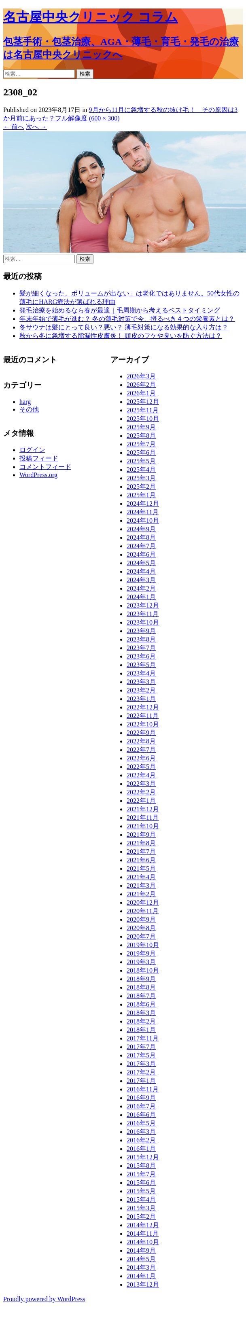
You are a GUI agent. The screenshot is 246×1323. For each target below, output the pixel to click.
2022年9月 (141, 735)
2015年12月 (143, 1159)
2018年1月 (141, 1032)
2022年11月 (143, 718)
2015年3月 (141, 1210)
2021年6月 (141, 862)
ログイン (32, 452)
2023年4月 (141, 676)
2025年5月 (141, 463)
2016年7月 (141, 1109)
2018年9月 (141, 981)
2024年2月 (141, 591)
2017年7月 (141, 1049)
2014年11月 (143, 1236)
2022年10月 (143, 727)
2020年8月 (141, 930)
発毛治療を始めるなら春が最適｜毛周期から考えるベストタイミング (119, 310)
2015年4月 (141, 1202)
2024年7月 (141, 548)
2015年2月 (141, 1219)
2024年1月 (141, 599)
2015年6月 (141, 1185)
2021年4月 (141, 879)
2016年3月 (141, 1134)
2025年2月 (141, 489)
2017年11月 (143, 1041)
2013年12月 (143, 1287)
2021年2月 (141, 896)
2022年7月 (141, 752)
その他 (29, 412)
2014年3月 (141, 1270)
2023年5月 (141, 667)
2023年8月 (141, 642)
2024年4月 (141, 574)
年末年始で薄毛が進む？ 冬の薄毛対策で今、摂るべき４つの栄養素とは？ (127, 318)
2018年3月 (141, 1015)
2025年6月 (141, 455)
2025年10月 (143, 421)
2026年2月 (141, 387)
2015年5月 (141, 1193)
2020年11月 (143, 913)
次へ (36, 126)
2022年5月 (141, 769)
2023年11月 (143, 616)
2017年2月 (141, 1075)
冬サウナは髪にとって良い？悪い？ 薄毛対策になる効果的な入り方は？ (123, 327)
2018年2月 (141, 1024)
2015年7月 (141, 1176)
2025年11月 (143, 412)
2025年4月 (141, 472)
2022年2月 (141, 794)
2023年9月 (141, 633)
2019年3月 (141, 964)
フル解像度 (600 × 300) (87, 118)
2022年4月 (141, 777)
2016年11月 (143, 1092)
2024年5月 (141, 565)
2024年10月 (143, 523)
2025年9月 (141, 429)
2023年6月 (141, 659)
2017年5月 (141, 1058)
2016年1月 (141, 1151)
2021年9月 (141, 837)
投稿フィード (38, 461)
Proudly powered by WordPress (44, 1299)
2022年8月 (141, 744)
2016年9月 (141, 1100)
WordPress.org (38, 477)
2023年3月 (141, 684)
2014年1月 (141, 1278)
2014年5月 (141, 1261)
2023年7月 (141, 650)
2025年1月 (141, 497)
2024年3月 (141, 582)
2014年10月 (143, 1244)
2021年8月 (141, 845)
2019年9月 (141, 956)
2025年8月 (141, 438)
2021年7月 (141, 854)
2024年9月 (141, 531)
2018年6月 (141, 1007)
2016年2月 (141, 1142)
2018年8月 (141, 990)
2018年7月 (141, 998)
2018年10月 (143, 973)
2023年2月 (141, 693)
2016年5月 (141, 1126)
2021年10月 (143, 828)
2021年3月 (141, 888)
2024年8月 (141, 540)
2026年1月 (141, 395)
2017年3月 (141, 1066)
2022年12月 (143, 710)
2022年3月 (141, 786)
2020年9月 (141, 922)
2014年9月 (141, 1253)
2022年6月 (141, 761)
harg (25, 404)
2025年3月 (141, 480)
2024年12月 (143, 506)
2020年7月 (141, 939)
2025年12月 (143, 404)
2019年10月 (143, 947)
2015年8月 (141, 1168)
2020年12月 (143, 905)
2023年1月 (141, 701)
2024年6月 (141, 557)
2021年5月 (141, 871)
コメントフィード (45, 469)
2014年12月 (143, 1227)
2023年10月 (143, 625)
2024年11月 (143, 514)
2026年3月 (141, 379)
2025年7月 (141, 446)
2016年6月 (141, 1117)
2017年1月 (141, 1083)
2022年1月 (141, 803)
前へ (13, 126)
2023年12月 (143, 608)
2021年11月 (143, 820)
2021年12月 (143, 811)
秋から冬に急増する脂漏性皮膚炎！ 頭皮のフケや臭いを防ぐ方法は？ (120, 335)
